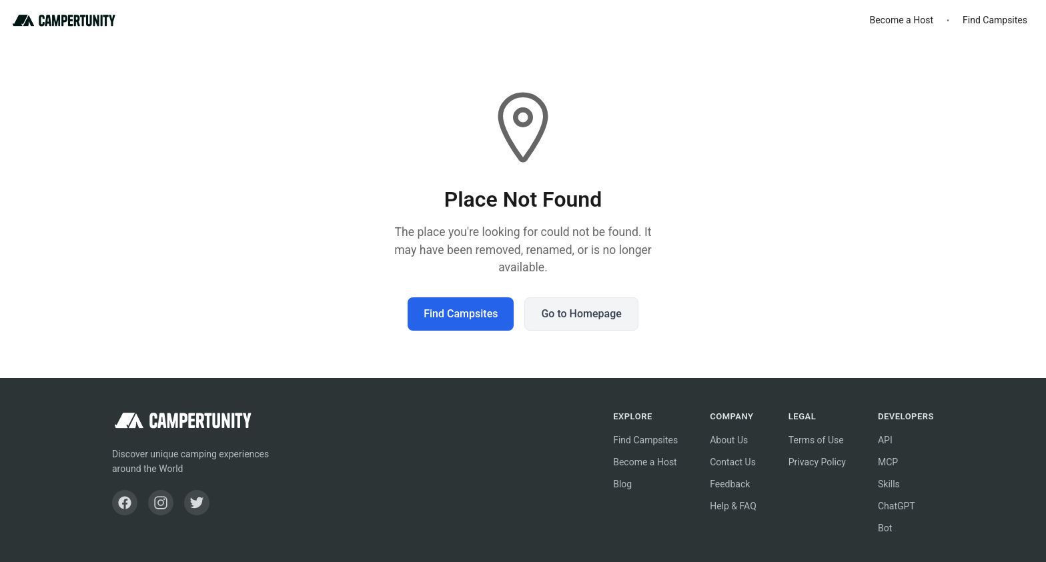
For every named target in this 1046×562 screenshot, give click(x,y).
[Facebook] (124, 502)
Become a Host (901, 20)
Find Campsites (995, 20)
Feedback (730, 484)
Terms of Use (816, 440)
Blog (622, 484)
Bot (885, 528)
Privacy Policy (817, 462)
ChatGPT (896, 506)
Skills (889, 484)
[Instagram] (160, 502)
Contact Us (733, 462)
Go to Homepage (581, 313)
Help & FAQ (733, 506)
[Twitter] (196, 502)
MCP (888, 462)
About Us (729, 440)
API (885, 440)
